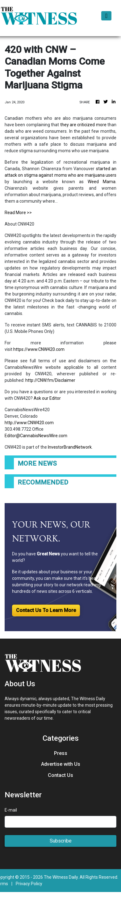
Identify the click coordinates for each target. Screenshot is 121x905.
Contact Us (60, 775)
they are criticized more (83, 124)
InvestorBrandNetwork (70, 447)
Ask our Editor (47, 398)
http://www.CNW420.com (29, 422)
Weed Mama (101, 181)
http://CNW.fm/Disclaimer (50, 380)
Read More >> (18, 212)
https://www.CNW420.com (39, 349)
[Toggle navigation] (106, 15)
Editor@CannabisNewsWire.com (36, 435)
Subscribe (61, 841)
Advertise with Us (60, 764)
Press (60, 753)
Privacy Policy (29, 883)
